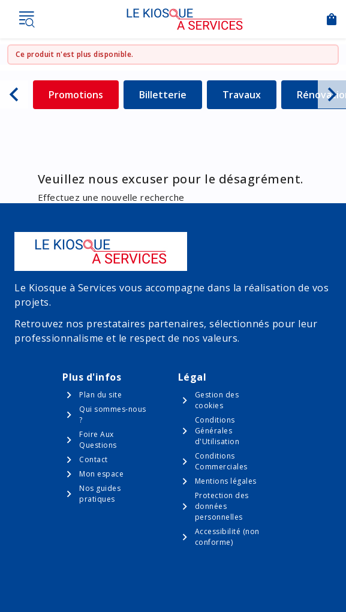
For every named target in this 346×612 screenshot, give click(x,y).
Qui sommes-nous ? (112, 414)
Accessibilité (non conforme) (227, 536)
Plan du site (100, 395)
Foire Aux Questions (98, 439)
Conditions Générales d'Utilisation (217, 431)
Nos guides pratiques (100, 493)
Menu (26, 19)
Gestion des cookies (217, 400)
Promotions (84, 94)
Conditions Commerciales (221, 461)
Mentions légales (226, 481)
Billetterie (170, 94)
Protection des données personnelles (222, 506)
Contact (93, 459)
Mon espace (101, 474)
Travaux (249, 94)
